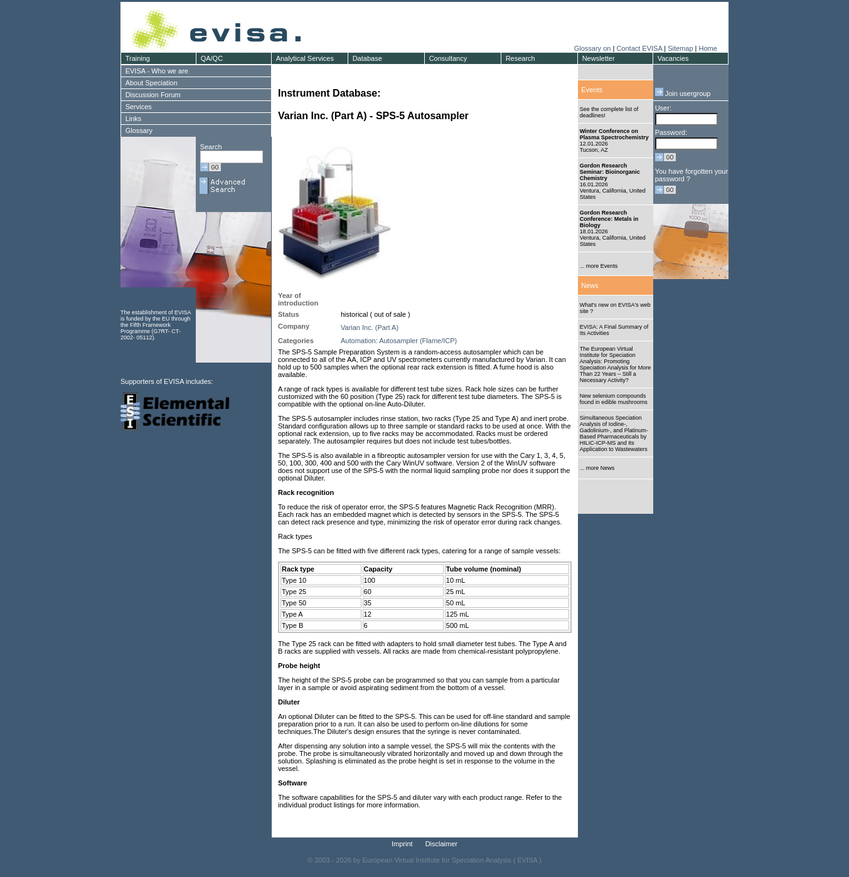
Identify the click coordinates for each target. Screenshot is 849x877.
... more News (597, 468)
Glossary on (593, 48)
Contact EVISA (639, 48)
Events (591, 89)
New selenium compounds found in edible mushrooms (614, 399)
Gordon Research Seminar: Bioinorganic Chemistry (610, 171)
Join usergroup (683, 93)
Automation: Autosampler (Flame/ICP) (399, 340)
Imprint (402, 844)
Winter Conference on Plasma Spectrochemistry (614, 134)
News (590, 285)
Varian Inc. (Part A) (369, 327)
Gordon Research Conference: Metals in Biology (609, 219)
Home (707, 48)
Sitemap (680, 48)
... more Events (599, 266)
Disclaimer (441, 844)
